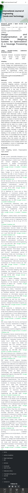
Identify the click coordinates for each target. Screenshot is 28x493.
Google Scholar (8, 167)
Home (5, 452)
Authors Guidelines (8, 455)
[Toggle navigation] (25, 2)
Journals (6, 476)
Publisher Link (10, 179)
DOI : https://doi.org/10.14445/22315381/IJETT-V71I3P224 (14, 30)
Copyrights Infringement (10, 474)
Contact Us (7, 482)
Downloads (6, 466)
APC (5, 460)
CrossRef (17, 167)
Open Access (7, 468)
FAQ (5, 479)
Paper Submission (8, 458)
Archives (6, 463)
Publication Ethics (8, 471)
